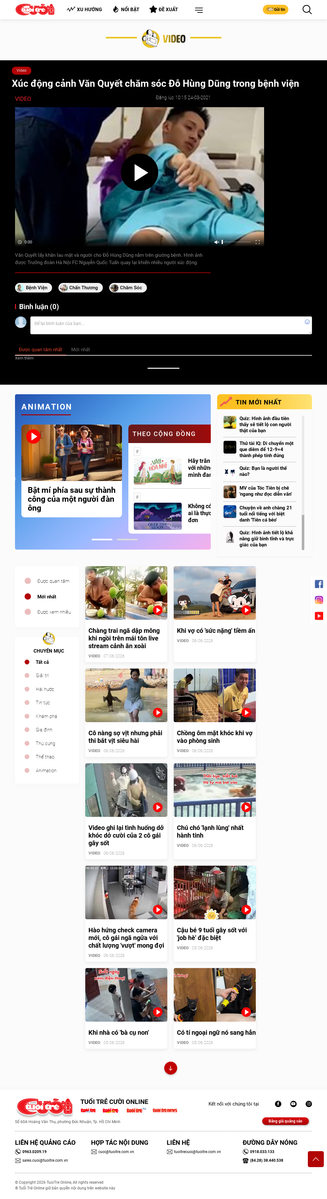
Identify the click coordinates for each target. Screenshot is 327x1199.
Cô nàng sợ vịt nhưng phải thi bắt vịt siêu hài (125, 736)
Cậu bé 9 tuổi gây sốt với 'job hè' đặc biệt (212, 934)
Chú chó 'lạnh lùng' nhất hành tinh (210, 831)
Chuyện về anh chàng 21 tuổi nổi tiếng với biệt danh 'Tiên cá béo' (266, 514)
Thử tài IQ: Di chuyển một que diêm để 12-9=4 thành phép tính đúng (266, 449)
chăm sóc (131, 288)
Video (22, 70)
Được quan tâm (53, 581)
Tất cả (42, 662)
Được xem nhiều (54, 612)
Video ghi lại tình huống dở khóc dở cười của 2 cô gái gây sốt (126, 835)
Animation (46, 770)
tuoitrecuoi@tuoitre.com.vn (194, 1152)
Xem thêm (24, 358)
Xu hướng (84, 9)
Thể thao (45, 757)
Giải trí (42, 675)
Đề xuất (163, 9)
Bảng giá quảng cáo (285, 1121)
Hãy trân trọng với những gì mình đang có (206, 467)
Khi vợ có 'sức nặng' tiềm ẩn (216, 630)
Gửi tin (275, 9)
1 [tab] (102, 539)
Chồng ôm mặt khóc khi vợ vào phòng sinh (215, 736)
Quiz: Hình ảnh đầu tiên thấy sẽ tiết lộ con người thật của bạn (265, 424)
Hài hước (45, 689)
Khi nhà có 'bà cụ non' (118, 1032)
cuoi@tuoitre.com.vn (112, 1152)
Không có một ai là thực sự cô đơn (207, 513)
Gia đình (44, 730)
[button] (198, 10)
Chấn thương (83, 288)
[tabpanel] (71, 471)
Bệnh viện (36, 288)
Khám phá (46, 716)
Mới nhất (46, 597)
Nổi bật (125, 9)
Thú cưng (45, 743)
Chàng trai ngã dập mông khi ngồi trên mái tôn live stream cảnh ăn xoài (124, 638)
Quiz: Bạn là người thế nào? (263, 471)
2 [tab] (127, 539)
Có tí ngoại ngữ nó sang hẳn (216, 1032)
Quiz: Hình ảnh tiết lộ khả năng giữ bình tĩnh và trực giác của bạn (267, 539)
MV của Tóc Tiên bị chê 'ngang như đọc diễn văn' (266, 491)
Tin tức (43, 703)
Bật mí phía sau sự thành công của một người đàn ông (72, 499)
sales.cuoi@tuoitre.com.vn (41, 1160)
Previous (13, 479)
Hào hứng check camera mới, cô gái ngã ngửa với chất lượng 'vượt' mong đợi (126, 937)
